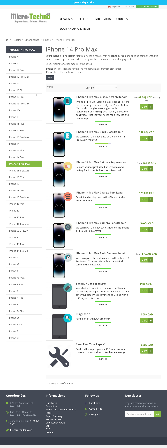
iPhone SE (14, 337)
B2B (48, 429)
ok (157, 414)
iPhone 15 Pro (16, 130)
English (114, 6)
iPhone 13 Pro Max (19, 197)
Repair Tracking (54, 416)
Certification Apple (55, 422)
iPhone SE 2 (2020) (19, 230)
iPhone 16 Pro (16, 96)
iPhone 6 (13, 331)
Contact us (51, 406)
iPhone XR (14, 264)
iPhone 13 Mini (16, 177)
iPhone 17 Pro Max (19, 76)
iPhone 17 (14, 63)
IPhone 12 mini (16, 203)
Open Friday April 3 (83, 2)
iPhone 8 (13, 291)
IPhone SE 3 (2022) (19, 170)
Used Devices (102, 19)
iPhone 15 (14, 116)
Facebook (94, 403)
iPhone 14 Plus (16, 150)
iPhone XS (14, 270)
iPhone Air (14, 56)
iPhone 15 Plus (16, 123)
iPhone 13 (14, 183)
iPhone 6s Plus (16, 311)
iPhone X (13, 257)
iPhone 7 (13, 304)
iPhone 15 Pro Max (19, 137)
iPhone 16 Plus (16, 90)
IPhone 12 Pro (16, 217)
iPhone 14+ (52, 72)
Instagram (94, 414)
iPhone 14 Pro (16, 157)
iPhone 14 (14, 143)
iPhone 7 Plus (16, 297)
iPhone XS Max (16, 277)
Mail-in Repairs (53, 419)
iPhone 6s (14, 317)
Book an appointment (76, 29)
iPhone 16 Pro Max (19, 103)
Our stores (51, 403)
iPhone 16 (14, 83)
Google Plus (95, 408)
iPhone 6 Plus (16, 324)
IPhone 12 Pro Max (19, 224)
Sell (81, 19)
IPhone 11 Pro (16, 244)
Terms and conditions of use (61, 409)
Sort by (90, 87)
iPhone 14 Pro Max (19, 163)
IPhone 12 (14, 210)
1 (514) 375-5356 (147, 6)
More (49, 77)
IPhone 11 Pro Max (19, 250)
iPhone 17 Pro (16, 70)
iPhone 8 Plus (16, 284)
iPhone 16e (15, 110)
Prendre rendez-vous (21, 430)
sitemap (50, 432)
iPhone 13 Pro (16, 190)
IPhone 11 (14, 237)
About (120, 19)
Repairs (65, 19)
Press (49, 412)
